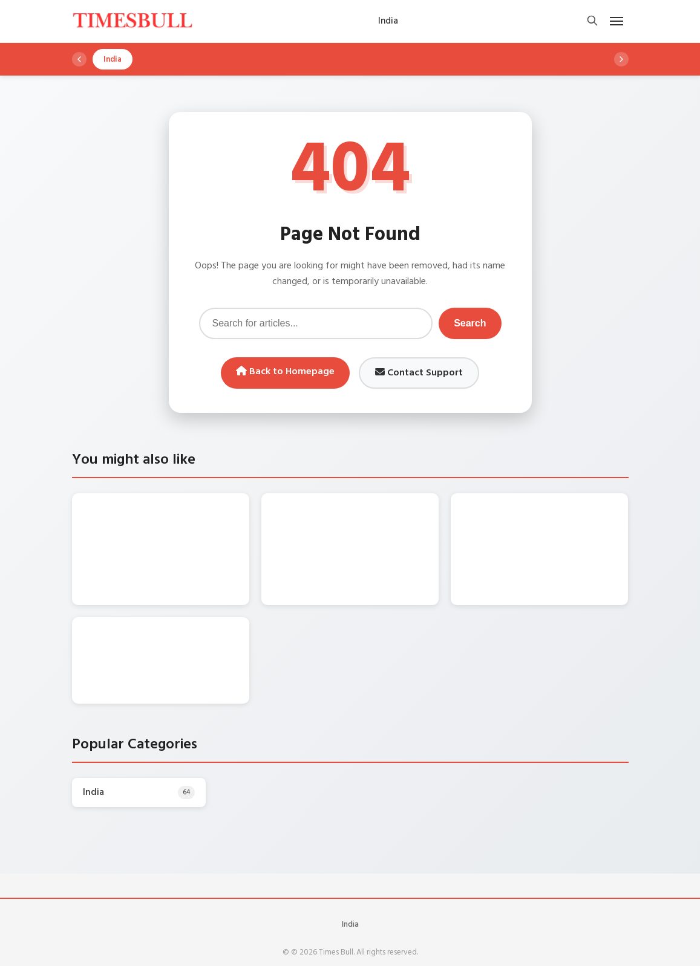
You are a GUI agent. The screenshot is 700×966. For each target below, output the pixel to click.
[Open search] (592, 21)
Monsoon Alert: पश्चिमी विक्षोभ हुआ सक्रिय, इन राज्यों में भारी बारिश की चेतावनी (374, 521)
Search (470, 323)
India (350, 899)
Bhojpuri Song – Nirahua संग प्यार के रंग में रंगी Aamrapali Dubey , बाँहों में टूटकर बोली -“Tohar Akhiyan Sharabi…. (563, 533)
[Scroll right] (621, 59)
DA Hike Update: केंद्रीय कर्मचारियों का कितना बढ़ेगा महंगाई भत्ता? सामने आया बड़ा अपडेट (186, 527)
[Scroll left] (79, 59)
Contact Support (419, 373)
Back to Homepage (285, 372)
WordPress (376, 947)
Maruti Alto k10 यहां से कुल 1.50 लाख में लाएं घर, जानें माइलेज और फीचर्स (179, 632)
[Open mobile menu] (616, 21)
